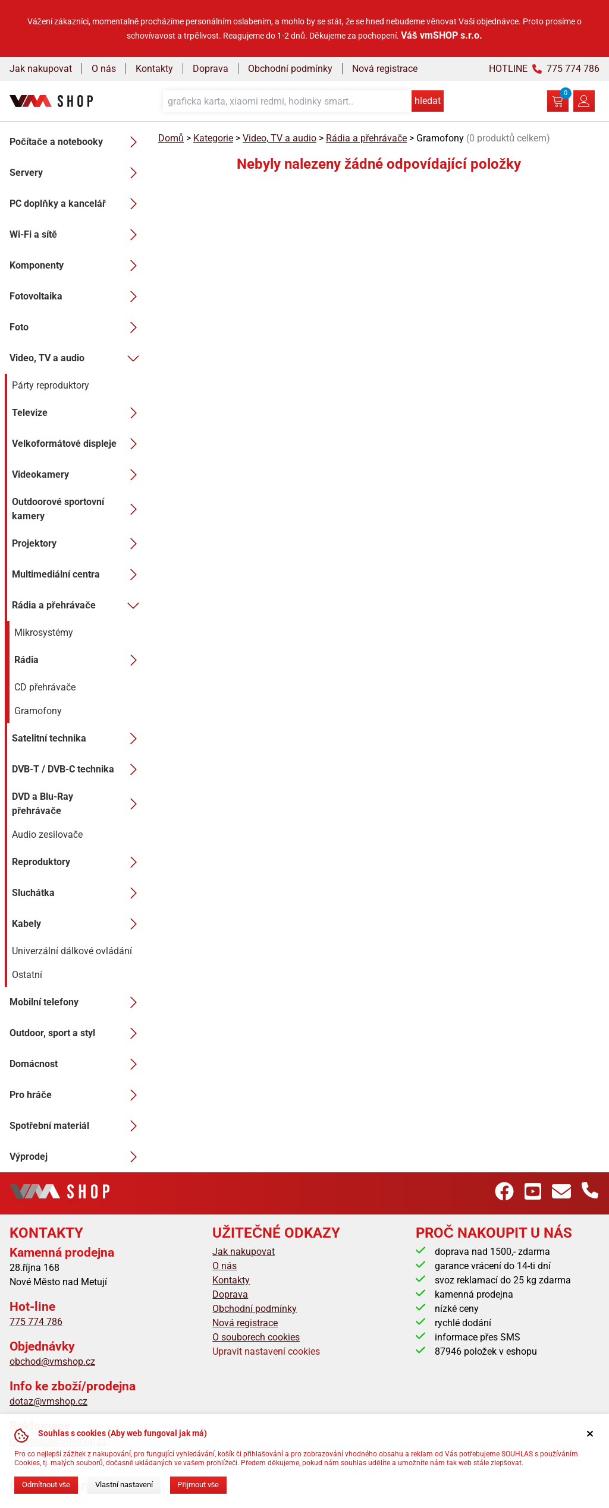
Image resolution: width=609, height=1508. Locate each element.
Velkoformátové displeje (78, 444)
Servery (77, 173)
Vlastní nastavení (124, 1484)
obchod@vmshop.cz (52, 1361)
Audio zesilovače (47, 834)
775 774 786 (36, 1321)
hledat (428, 100)
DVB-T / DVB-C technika (78, 769)
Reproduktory (78, 862)
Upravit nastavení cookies (266, 1351)
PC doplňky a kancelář (77, 203)
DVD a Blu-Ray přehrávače (78, 803)
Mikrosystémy (43, 632)
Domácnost (77, 1064)
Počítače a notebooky (77, 142)
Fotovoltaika (77, 296)
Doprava (210, 68)
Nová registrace (384, 68)
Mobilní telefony (77, 1002)
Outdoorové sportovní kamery (78, 509)
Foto (77, 327)
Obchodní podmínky (290, 68)
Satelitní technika (78, 738)
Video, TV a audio (77, 358)
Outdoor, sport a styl (77, 1033)
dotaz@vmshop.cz (48, 1401)
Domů (171, 138)
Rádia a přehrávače (78, 605)
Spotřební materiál (77, 1126)
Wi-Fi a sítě (77, 234)
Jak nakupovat (41, 68)
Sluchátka (78, 893)
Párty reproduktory (50, 385)
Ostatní (27, 974)
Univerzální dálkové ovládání (72, 951)
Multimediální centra (78, 574)
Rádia (79, 660)
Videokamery (78, 474)
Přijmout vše (198, 1484)
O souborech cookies (256, 1337)
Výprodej (77, 1157)
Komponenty (77, 265)
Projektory (78, 543)
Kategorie (213, 138)
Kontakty (154, 68)
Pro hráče (77, 1095)
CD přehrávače (45, 687)
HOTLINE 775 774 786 (544, 68)
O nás (104, 68)
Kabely (78, 924)
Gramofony (38, 711)
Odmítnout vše (46, 1484)
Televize (78, 413)
